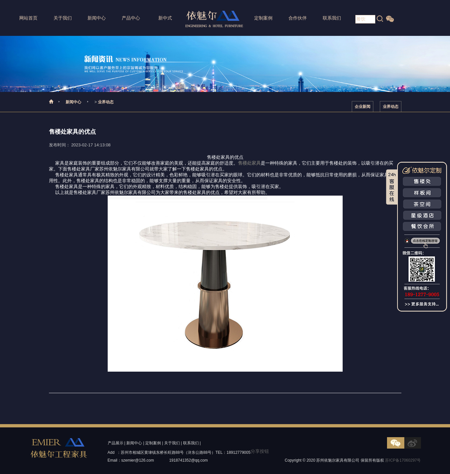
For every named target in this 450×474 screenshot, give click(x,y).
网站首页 (28, 18)
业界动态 (106, 102)
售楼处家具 (249, 163)
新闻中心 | (135, 443)
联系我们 (332, 18)
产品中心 (131, 18)
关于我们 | (173, 443)
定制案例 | (154, 443)
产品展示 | (116, 443)
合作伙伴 (297, 18)
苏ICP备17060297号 (403, 460)
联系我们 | (192, 443)
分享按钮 (260, 451)
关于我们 (63, 18)
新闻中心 (96, 18)
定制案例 (263, 18)
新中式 (165, 18)
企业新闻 (362, 106)
